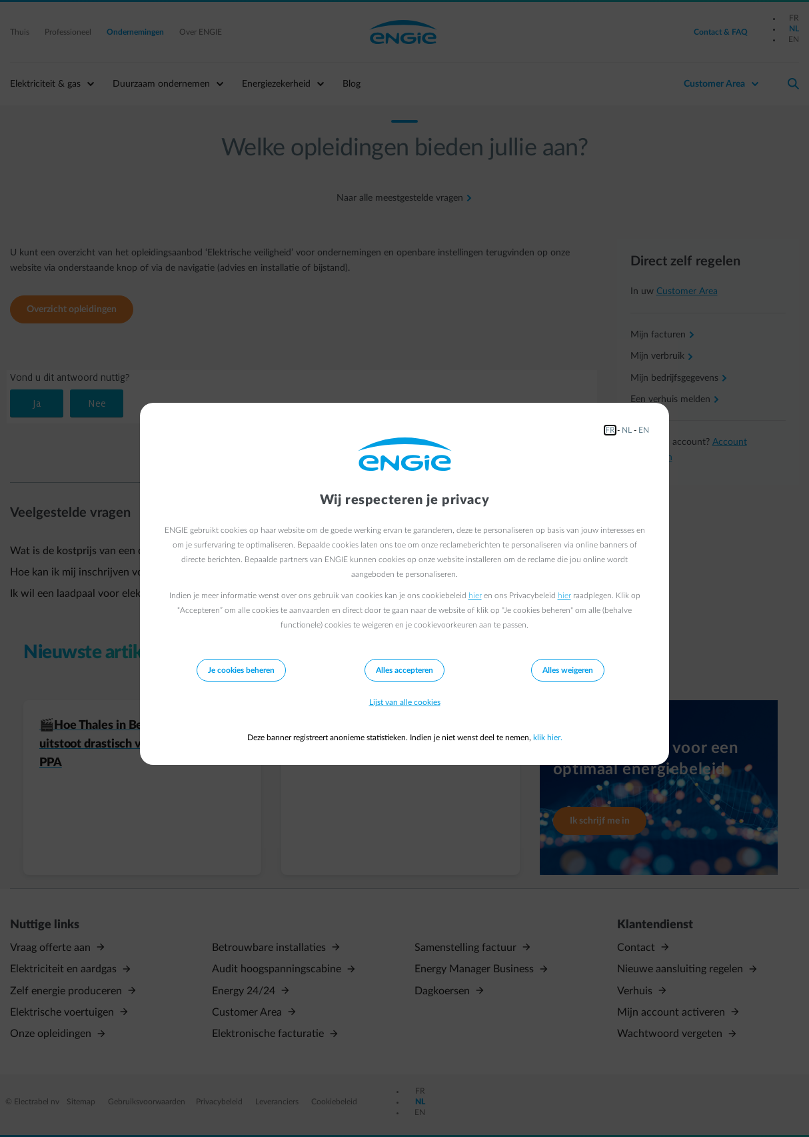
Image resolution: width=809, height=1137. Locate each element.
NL (627, 430)
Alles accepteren (404, 670)
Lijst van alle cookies (404, 702)
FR (610, 430)
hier (475, 596)
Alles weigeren (567, 670)
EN (643, 430)
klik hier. (547, 738)
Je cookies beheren (241, 670)
